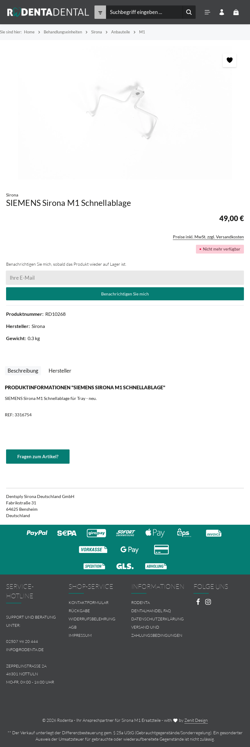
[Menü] (207, 12)
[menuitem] (94, 603)
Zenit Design (196, 720)
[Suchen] (189, 12)
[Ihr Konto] (221, 12)
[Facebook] (198, 603)
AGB (73, 627)
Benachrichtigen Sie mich (125, 293)
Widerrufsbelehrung (92, 618)
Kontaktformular (88, 602)
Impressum (80, 635)
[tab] (23, 370)
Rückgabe (79, 610)
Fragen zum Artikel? (37, 456)
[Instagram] (208, 603)
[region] (125, 113)
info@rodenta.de (25, 649)
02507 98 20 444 (22, 641)
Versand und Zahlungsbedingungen (156, 631)
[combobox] (144, 12)
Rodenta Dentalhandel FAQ (151, 606)
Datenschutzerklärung (157, 618)
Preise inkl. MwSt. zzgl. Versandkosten (208, 236)
